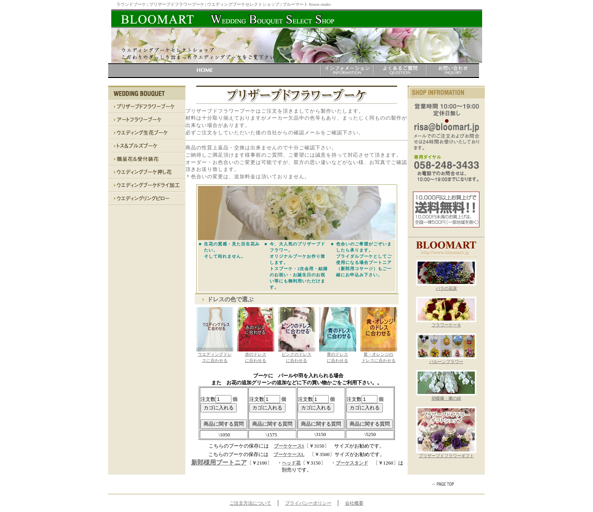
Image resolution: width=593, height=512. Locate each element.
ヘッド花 (291, 463)
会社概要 (354, 503)
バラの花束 (446, 286)
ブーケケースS (289, 446)
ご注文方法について (250, 503)
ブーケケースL (289, 454)
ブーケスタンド (352, 463)
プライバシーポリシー (308, 503)
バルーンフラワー (446, 359)
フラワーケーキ (446, 323)
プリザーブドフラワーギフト (446, 453)
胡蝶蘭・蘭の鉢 (446, 396)
